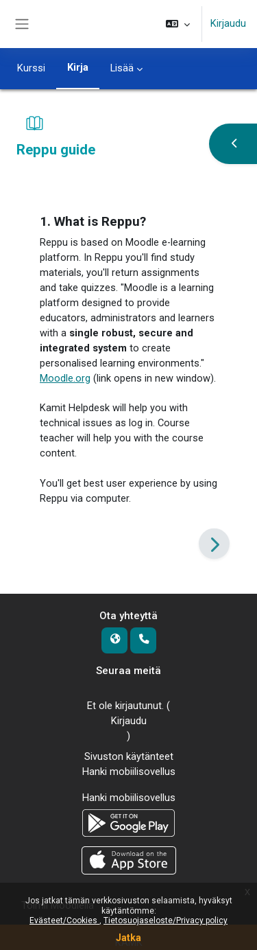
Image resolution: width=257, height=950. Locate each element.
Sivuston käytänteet (128, 756)
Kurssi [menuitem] (31, 68)
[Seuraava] (214, 544)
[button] (178, 24)
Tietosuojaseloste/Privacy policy (165, 920)
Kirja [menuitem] (77, 67)
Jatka (128, 937)
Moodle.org (65, 378)
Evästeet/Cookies (64, 920)
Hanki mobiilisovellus (128, 771)
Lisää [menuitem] (122, 68)
